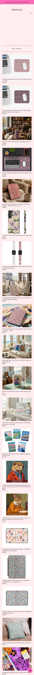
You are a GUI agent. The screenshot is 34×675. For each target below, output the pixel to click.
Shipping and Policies (7, 668)
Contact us (5, 666)
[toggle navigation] (31, 13)
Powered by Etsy (6, 672)
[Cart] (30, 670)
